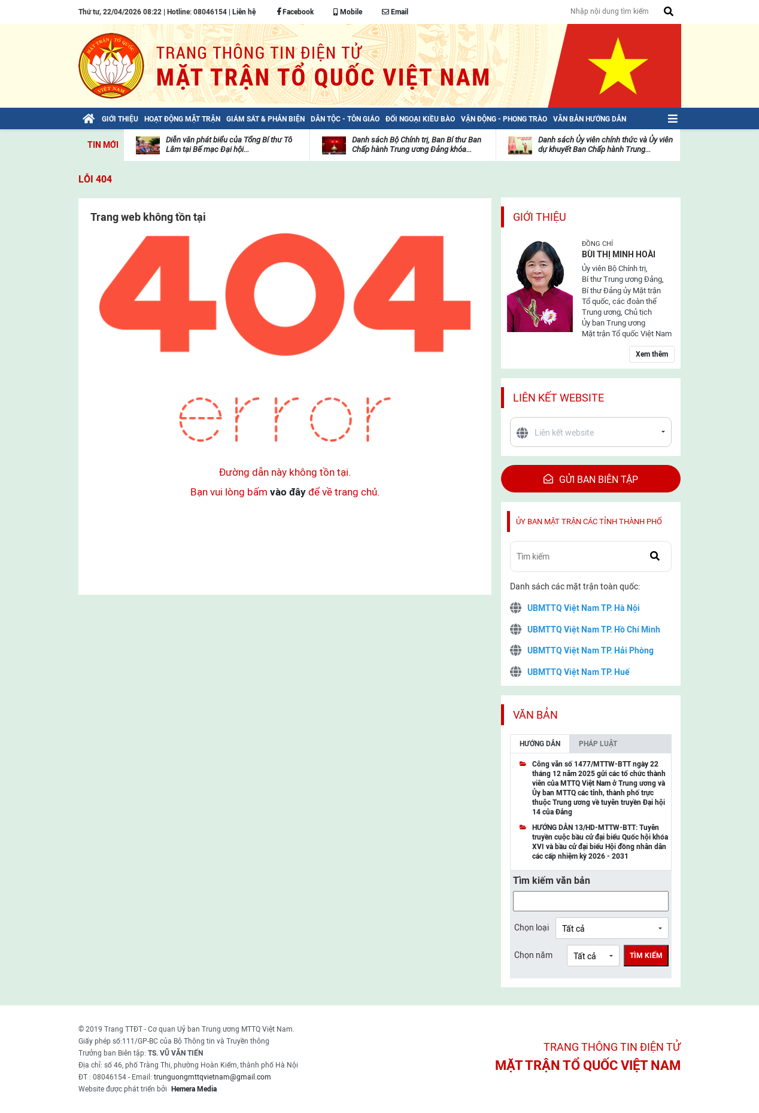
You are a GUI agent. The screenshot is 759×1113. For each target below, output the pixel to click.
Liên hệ (244, 12)
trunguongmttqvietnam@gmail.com (212, 1077)
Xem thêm (652, 354)
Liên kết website (558, 397)
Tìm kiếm (646, 955)
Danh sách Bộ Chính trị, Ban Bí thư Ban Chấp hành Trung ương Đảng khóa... (416, 144)
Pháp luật (598, 744)
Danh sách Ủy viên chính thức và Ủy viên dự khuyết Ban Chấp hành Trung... (605, 144)
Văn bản (535, 714)
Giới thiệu (539, 217)
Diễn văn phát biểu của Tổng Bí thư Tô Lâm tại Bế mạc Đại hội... (229, 144)
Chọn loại (531, 927)
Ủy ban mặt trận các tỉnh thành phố (589, 521)
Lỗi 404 (95, 179)
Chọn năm (533, 955)
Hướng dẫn (540, 744)
